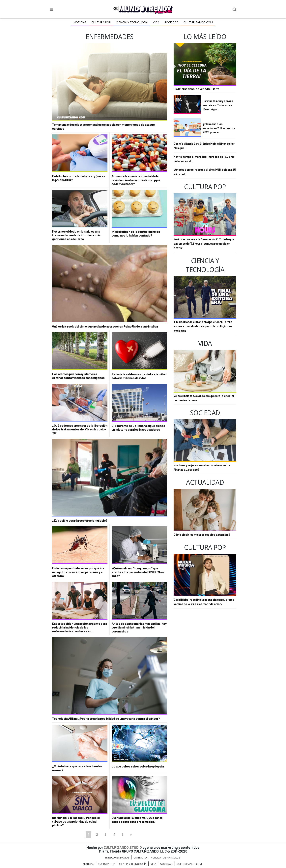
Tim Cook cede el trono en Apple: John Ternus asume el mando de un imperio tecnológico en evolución (203, 326)
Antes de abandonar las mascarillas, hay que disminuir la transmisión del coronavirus (139, 627)
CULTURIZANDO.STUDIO (123, 847)
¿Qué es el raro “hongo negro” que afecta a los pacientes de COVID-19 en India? (138, 572)
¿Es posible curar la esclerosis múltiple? (79, 520)
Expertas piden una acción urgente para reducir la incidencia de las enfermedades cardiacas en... (79, 627)
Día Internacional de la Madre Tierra (196, 89)
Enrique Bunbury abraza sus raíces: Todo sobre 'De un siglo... (218, 105)
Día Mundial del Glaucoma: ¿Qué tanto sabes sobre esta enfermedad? (137, 819)
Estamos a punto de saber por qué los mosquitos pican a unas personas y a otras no (78, 571)
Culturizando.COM (198, 22)
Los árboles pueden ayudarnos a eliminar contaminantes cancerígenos (78, 375)
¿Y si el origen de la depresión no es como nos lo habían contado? (136, 233)
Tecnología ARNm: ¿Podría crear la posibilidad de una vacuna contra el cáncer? (106, 718)
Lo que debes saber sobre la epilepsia (138, 766)
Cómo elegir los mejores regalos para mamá (202, 534)
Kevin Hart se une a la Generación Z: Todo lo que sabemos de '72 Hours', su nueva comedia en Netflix (204, 244)
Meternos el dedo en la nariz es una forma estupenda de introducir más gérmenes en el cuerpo (76, 235)
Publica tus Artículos (165, 857)
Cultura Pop (101, 22)
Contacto (140, 857)
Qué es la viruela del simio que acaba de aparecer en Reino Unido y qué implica (105, 326)
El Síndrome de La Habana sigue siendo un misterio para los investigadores (138, 427)
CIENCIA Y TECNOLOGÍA (132, 22)
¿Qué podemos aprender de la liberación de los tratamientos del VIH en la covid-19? (79, 429)
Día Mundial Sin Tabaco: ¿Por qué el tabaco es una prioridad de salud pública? (76, 821)
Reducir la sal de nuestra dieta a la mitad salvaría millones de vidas (139, 376)
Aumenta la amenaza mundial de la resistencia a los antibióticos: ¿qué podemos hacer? (136, 179)
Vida (156, 22)
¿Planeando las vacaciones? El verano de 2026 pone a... (219, 128)
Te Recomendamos (117, 857)
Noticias (79, 22)
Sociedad (171, 22)
